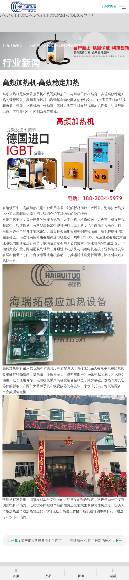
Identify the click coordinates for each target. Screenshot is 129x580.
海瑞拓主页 (14, 45)
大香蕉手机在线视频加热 (62, 45)
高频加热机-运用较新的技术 (91, 540)
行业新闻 (33, 45)
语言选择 (108, 6)
